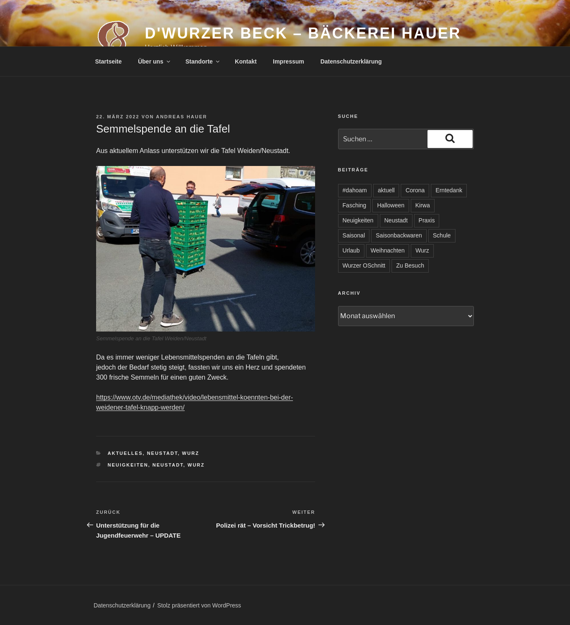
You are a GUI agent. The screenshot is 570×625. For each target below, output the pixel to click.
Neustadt (162, 453)
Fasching (354, 205)
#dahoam (355, 190)
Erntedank (448, 190)
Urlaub (351, 250)
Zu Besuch (410, 265)
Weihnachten (388, 250)
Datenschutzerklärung (351, 61)
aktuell (386, 190)
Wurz (190, 453)
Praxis (427, 220)
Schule (442, 235)
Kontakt (246, 61)
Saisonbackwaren (399, 235)
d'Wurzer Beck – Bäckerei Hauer (303, 33)
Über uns (154, 61)
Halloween (390, 205)
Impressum (288, 61)
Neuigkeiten (128, 464)
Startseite (108, 61)
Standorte (203, 61)
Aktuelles (125, 453)
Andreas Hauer (181, 116)
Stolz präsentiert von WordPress (199, 605)
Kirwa (422, 205)
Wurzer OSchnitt (364, 265)
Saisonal (354, 235)
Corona (415, 190)
